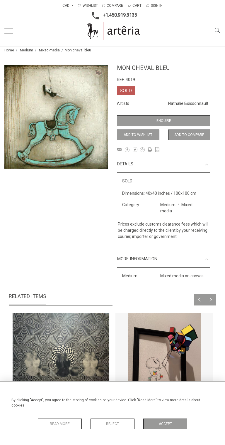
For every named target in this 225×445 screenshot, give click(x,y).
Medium (26, 50)
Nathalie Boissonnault (188, 103)
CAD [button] (66, 6)
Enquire (163, 121)
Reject (112, 424)
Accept (165, 424)
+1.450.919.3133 (112, 15)
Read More (60, 424)
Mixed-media (49, 50)
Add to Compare (189, 135)
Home (9, 50)
